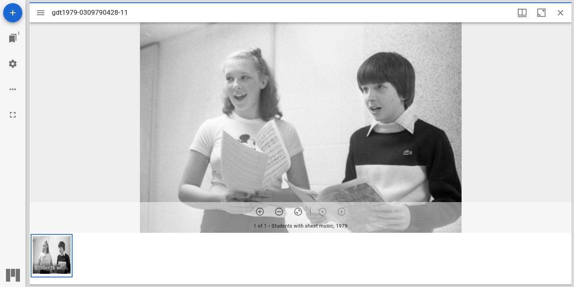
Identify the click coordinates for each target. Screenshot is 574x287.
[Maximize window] (541, 12)
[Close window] (560, 12)
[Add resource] (12, 12)
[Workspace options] (12, 89)
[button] (52, 255)
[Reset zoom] (298, 211)
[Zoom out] (279, 211)
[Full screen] (12, 114)
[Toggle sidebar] (40, 12)
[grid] (300, 259)
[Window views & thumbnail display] (522, 12)
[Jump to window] (12, 38)
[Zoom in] (259, 211)
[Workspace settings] (12, 63)
